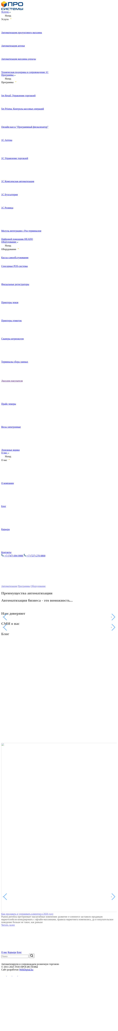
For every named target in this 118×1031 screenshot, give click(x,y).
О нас (5, 452)
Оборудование (9, 242)
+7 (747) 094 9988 (12, 555)
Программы (8, 75)
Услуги (6, 12)
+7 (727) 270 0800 (34, 555)
